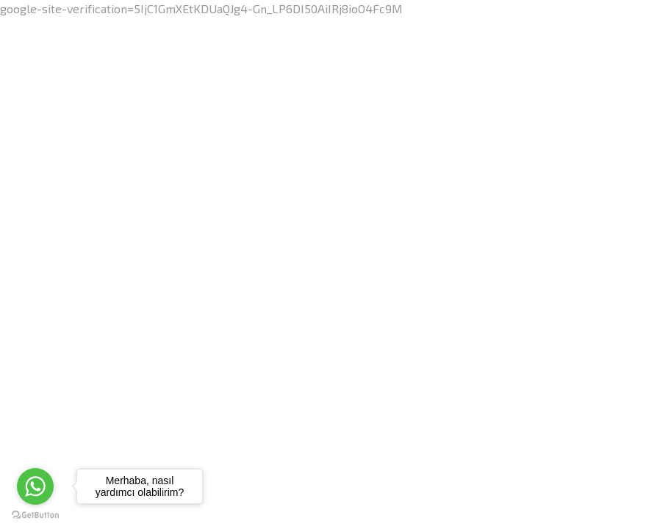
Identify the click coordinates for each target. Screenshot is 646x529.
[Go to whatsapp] (35, 486)
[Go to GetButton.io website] (35, 514)
